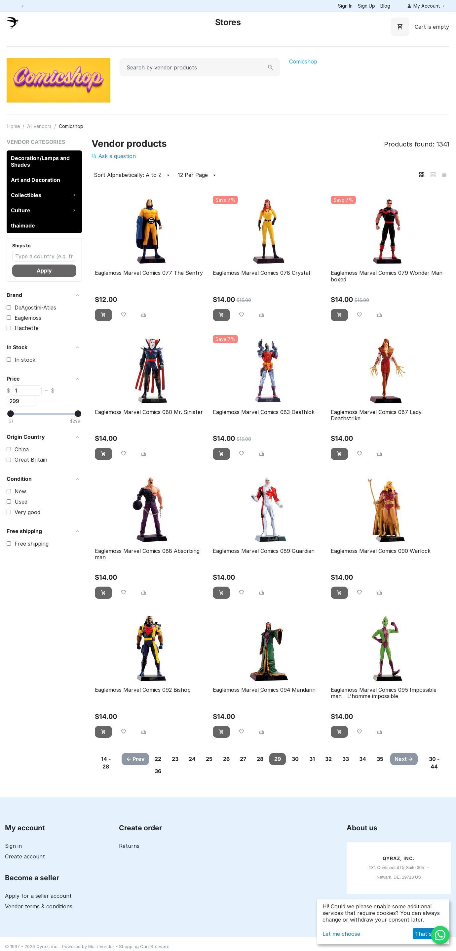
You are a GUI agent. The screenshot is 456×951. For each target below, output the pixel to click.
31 (322, 759)
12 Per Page (198, 175)
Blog (385, 6)
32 (339, 759)
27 (250, 759)
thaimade (23, 225)
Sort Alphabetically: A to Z (132, 175)
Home (13, 126)
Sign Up (366, 6)
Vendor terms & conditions (38, 906)
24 (195, 759)
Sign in (13, 846)
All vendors (39, 126)
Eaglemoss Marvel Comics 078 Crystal (261, 273)
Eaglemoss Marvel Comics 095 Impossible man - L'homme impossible (384, 693)
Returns (129, 846)
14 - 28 (105, 763)
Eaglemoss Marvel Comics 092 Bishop (143, 690)
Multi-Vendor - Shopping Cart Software (129, 946)
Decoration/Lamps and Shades (40, 161)
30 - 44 (434, 763)
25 (213, 759)
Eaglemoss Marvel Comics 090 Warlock (381, 551)
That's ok (427, 933)
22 (158, 759)
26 (231, 759)
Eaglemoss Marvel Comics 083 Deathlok (264, 412)
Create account (25, 856)
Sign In (345, 6)
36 (176, 771)
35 (158, 771)
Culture (20, 210)
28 (267, 759)
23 (176, 759)
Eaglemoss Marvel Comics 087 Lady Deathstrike (376, 415)
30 (304, 759)
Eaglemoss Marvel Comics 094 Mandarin (264, 690)
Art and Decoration (35, 180)
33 (358, 759)
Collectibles (26, 195)
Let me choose (341, 933)
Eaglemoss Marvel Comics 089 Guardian (264, 551)
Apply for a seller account (38, 895)
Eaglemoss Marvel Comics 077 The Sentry (149, 273)
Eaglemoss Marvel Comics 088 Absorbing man (147, 554)
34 (376, 759)
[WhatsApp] (440, 935)
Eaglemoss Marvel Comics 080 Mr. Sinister (149, 412)
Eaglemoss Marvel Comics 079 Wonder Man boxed (386, 276)
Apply (44, 270)
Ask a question (114, 156)
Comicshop (303, 61)
